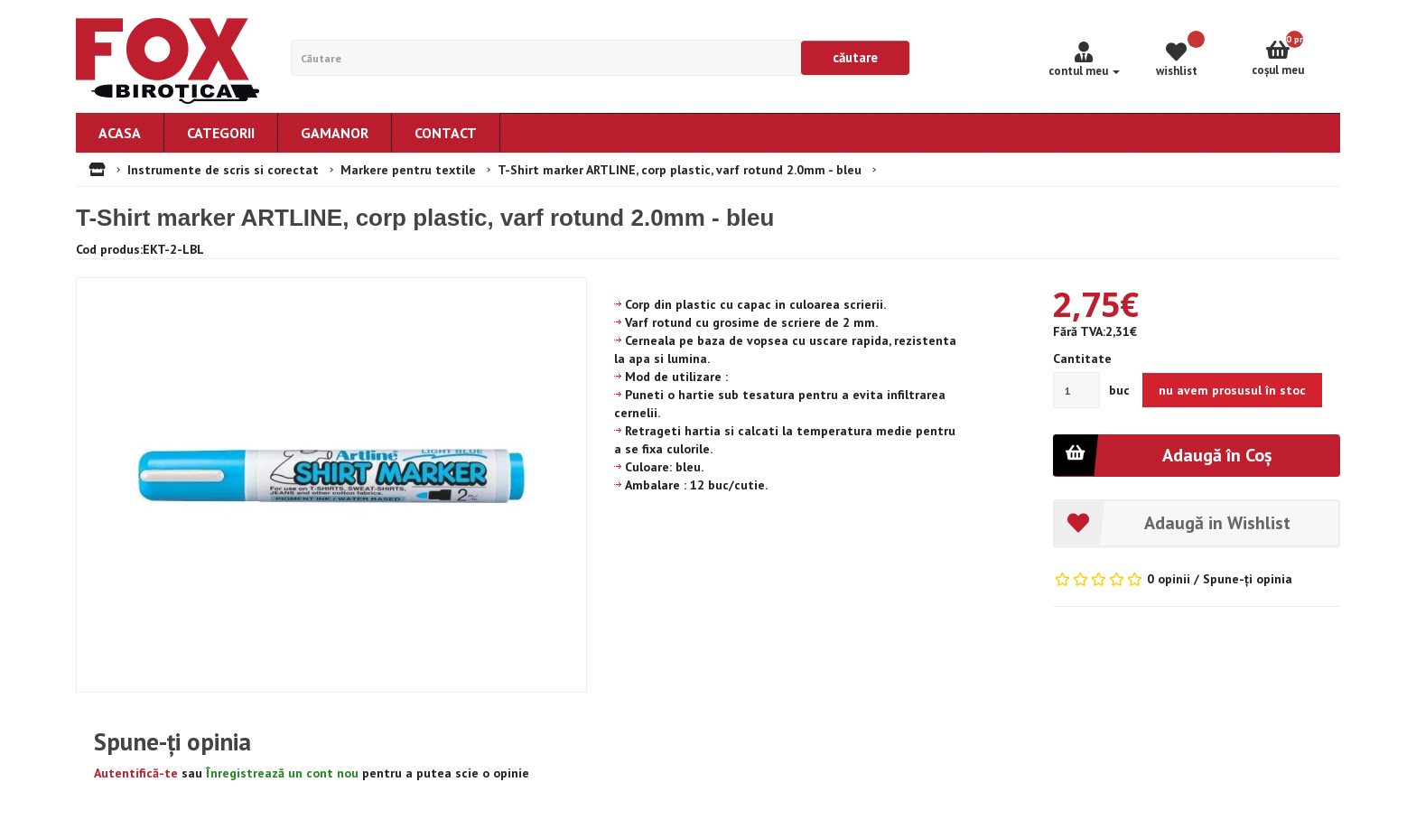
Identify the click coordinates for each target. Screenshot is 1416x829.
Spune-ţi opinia (1247, 579)
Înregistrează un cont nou (282, 773)
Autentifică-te (136, 773)
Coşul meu (1296, 54)
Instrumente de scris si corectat (223, 170)
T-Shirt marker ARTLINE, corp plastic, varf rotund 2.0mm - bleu (680, 170)
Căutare (855, 57)
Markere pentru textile (408, 170)
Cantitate (1082, 358)
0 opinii (1168, 579)
